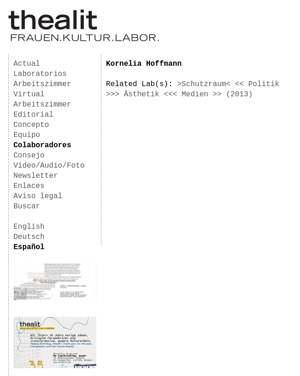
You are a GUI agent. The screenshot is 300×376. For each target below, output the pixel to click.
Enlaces (28, 186)
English (28, 227)
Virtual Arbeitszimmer (42, 99)
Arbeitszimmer (42, 84)
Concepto (31, 125)
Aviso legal (37, 196)
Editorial (33, 115)
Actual (26, 64)
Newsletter (35, 176)
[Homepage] (83, 40)
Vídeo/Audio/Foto (49, 166)
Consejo (28, 155)
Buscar (26, 206)
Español (28, 247)
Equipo (26, 135)
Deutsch (28, 237)
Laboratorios (40, 74)
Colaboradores (42, 145)
